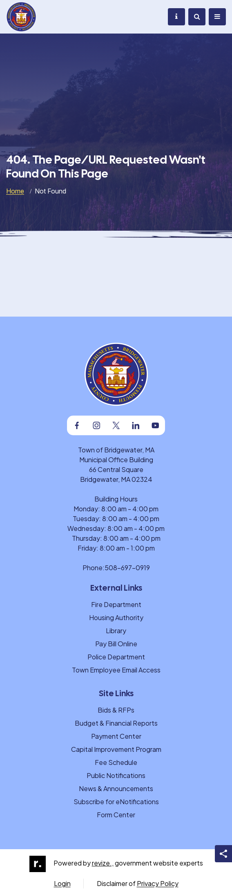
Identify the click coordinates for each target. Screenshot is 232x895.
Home (15, 191)
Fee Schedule (116, 762)
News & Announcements (116, 788)
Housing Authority (116, 617)
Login (62, 883)
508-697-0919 (127, 567)
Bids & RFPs (116, 710)
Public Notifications (116, 775)
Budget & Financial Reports (116, 723)
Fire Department (116, 604)
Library (116, 630)
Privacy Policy (157, 883)
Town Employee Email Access (116, 670)
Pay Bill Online (116, 643)
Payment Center (116, 736)
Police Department (116, 656)
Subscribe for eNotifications (116, 801)
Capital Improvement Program (116, 749)
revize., (103, 863)
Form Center (116, 814)
